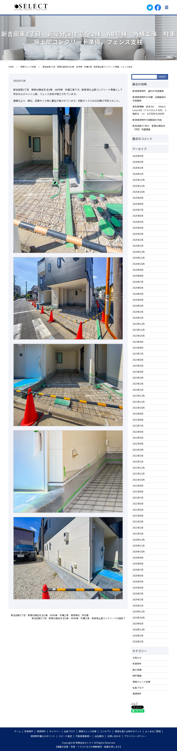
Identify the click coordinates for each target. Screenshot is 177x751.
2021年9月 (138, 485)
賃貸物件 (137, 693)
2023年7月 (138, 353)
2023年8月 (138, 347)
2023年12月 (139, 323)
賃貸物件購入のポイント (43, 736)
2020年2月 (138, 599)
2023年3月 (138, 377)
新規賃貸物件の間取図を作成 (147, 119)
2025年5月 (138, 221)
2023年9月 (138, 341)
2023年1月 (138, 389)
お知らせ (137, 657)
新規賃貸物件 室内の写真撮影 (148, 91)
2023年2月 (138, 383)
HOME (11, 66)
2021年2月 (138, 527)
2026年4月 (138, 155)
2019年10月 (139, 617)
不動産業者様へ (83, 736)
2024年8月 (138, 275)
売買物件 (137, 663)
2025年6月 (138, 215)
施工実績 (137, 669)
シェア (134, 703)
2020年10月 (139, 551)
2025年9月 (138, 197)
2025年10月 (139, 191)
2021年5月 (138, 509)
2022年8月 (138, 419)
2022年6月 (138, 431)
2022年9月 (138, 413)
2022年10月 (139, 407)
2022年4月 (138, 443)
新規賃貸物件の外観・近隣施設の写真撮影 (149, 98)
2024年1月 (138, 317)
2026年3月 (138, 161)
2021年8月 (138, 491)
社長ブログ (138, 687)
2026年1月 (138, 173)
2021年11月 (139, 473)
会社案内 (99, 736)
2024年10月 (139, 263)
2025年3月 (138, 233)
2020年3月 (138, 593)
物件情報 (137, 675)
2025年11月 (139, 185)
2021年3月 (138, 521)
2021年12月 (139, 467)
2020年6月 (138, 575)
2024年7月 (138, 281)
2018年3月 (138, 635)
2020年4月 (138, 587)
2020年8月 (138, 563)
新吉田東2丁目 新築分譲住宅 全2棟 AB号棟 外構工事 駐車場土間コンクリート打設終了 (78, 618)
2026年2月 (138, 167)
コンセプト (105, 731)
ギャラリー (54, 731)
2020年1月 (138, 605)
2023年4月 (138, 371)
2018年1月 (138, 641)
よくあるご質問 (153, 731)
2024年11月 (139, 257)
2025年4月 (138, 227)
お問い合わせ (114, 736)
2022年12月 (139, 395)
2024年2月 (138, 311)
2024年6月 (138, 287)
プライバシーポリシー (135, 736)
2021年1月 (138, 533)
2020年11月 (139, 545)
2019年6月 (138, 623)
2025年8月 (138, 203)
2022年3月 (138, 449)
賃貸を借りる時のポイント (128, 731)
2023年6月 (138, 359)
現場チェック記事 (28, 66)
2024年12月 (139, 251)
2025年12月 (139, 179)
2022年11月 (139, 401)
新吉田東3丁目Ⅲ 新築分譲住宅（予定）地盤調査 (149, 127)
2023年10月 (139, 335)
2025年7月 (138, 209)
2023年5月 (138, 365)
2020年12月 (139, 539)
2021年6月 (138, 503)
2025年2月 (138, 239)
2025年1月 (138, 245)
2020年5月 (138, 581)
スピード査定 (65, 736)
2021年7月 (138, 497)
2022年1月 (138, 461)
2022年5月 (138, 437)
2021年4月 (138, 515)
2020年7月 (138, 569)
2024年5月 (138, 293)
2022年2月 (138, 455)
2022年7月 (138, 425)
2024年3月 (138, 305)
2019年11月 (139, 611)
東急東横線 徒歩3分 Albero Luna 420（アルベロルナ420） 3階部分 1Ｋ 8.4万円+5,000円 (149, 110)
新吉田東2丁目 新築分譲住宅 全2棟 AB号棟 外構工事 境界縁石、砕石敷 (50, 615)
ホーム (17, 731)
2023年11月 (139, 329)
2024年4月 (138, 299)
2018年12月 (139, 629)
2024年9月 (138, 269)
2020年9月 (138, 557)
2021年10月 (139, 479)
